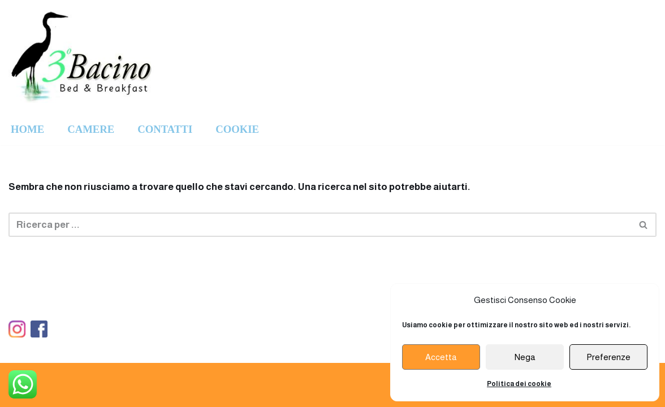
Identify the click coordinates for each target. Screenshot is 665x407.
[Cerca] (319, 225)
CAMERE (90, 129)
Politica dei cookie (519, 384)
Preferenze (608, 357)
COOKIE (237, 129)
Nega (525, 357)
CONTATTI (164, 129)
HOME (27, 129)
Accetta (441, 357)
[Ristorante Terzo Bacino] (82, 56)
